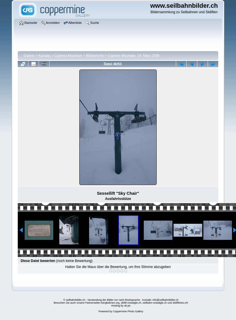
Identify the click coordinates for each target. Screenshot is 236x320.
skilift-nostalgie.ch (131, 302)
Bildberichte (95, 56)
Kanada (44, 56)
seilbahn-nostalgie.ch (155, 302)
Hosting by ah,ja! (120, 305)
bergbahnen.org (110, 302)
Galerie (29, 56)
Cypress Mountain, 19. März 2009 (133, 56)
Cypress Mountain (68, 56)
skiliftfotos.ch (180, 302)
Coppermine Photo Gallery (128, 311)
